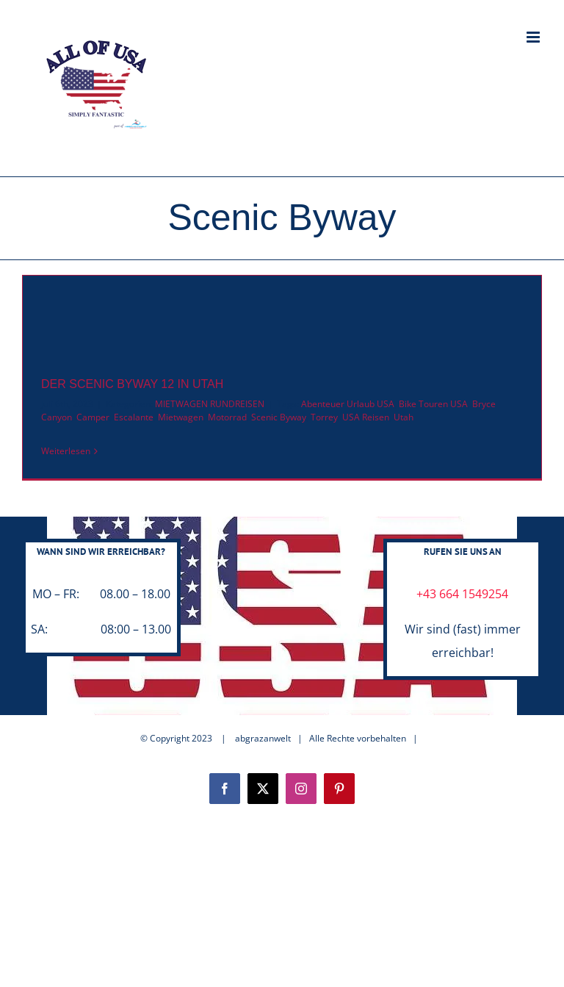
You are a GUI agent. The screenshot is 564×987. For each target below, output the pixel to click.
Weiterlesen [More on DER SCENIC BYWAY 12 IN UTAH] (65, 451)
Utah (403, 417)
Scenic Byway (278, 417)
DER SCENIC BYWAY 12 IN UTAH (132, 384)
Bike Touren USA (433, 404)
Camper (92, 417)
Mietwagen (180, 417)
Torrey (324, 417)
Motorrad (227, 417)
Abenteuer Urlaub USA (347, 404)
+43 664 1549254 (462, 594)
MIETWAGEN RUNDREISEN (209, 404)
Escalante (133, 417)
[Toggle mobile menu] (534, 37)
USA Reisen (365, 417)
